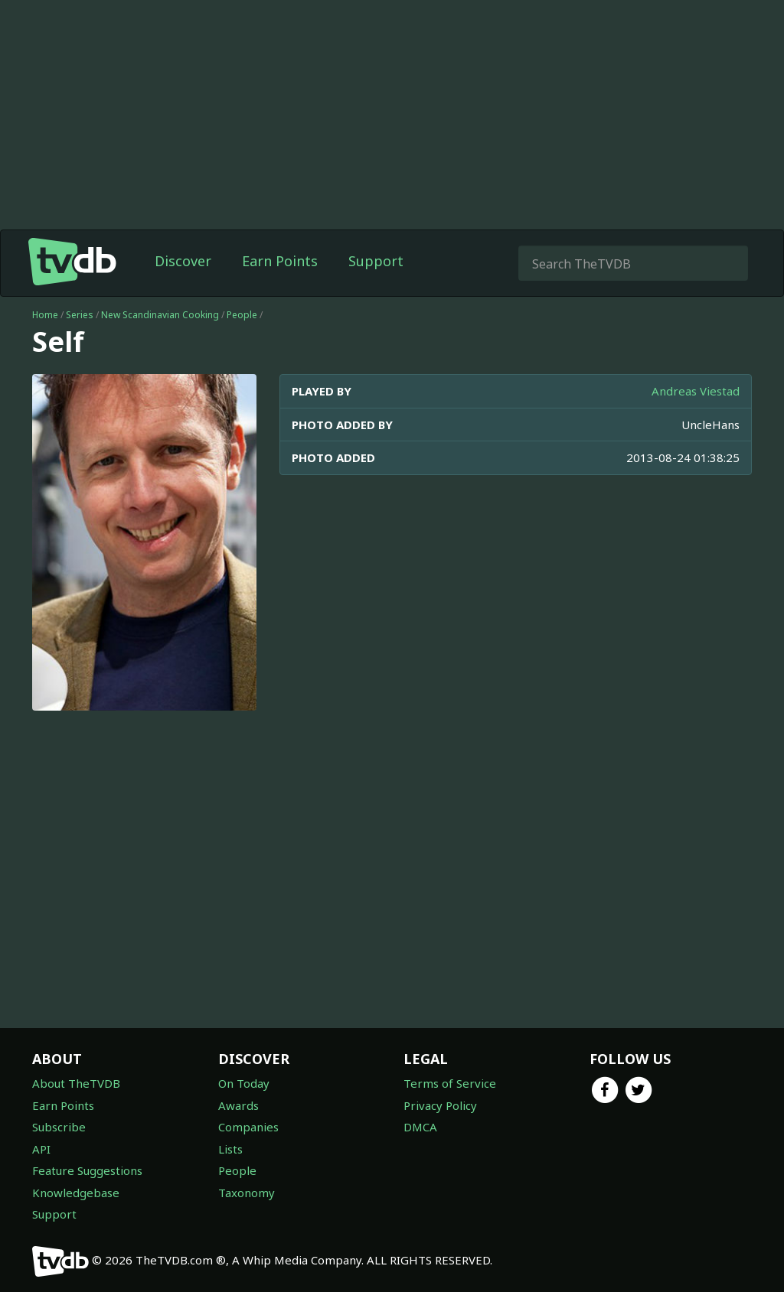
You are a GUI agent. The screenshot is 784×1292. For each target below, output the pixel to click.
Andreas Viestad (696, 391)
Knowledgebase (75, 1192)
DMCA (420, 1126)
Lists (230, 1149)
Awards (238, 1105)
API (41, 1149)
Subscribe (59, 1126)
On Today (244, 1083)
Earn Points (280, 261)
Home (45, 314)
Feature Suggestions (87, 1170)
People (242, 314)
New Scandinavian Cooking (160, 314)
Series (79, 314)
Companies (248, 1126)
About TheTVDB (76, 1083)
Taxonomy (246, 1192)
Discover (183, 261)
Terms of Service (449, 1083)
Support (375, 261)
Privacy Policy (440, 1105)
